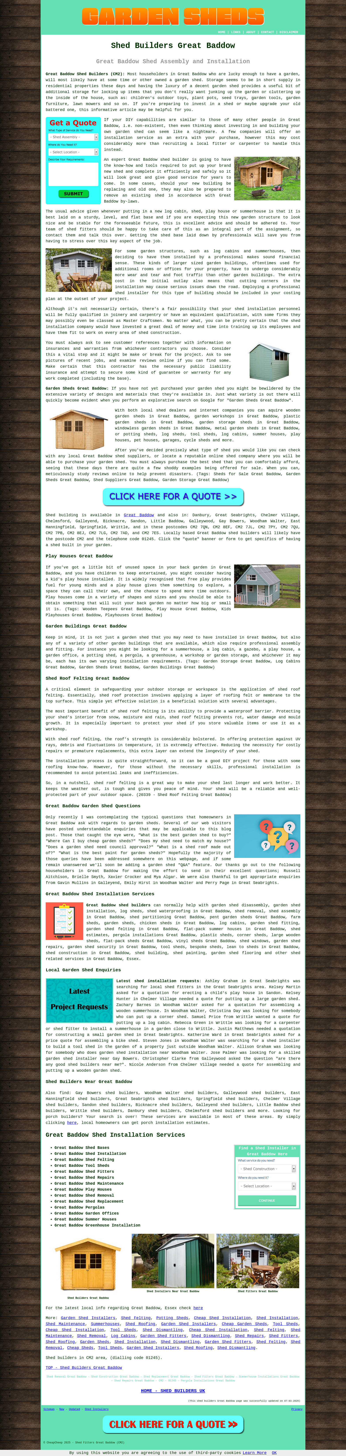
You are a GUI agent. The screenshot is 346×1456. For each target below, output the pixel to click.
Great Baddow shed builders (118, 905)
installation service (128, 138)
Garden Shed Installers (88, 1318)
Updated (74, 1409)
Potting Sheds (172, 1318)
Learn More (255, 1453)
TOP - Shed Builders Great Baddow (84, 1368)
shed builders (244, 533)
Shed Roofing (140, 1324)
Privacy (297, 1409)
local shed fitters (172, 987)
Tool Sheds (285, 1324)
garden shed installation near (134, 1052)
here (72, 1123)
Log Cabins (123, 1336)
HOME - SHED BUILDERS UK (173, 1390)
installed (102, 579)
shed (165, 159)
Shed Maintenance (65, 1324)
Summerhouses (105, 1324)
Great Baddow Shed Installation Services (115, 1135)
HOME (222, 32)
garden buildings (226, 263)
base (148, 217)
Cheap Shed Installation (222, 1318)
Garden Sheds (94, 1342)
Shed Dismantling (162, 1330)
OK (274, 1453)
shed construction (159, 333)
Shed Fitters (283, 1336)
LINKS (235, 32)
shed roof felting (79, 739)
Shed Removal (91, 1336)
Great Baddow (139, 515)
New (61, 1409)
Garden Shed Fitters (163, 1336)
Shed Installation (277, 1318)
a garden (288, 74)
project (192, 354)
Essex (133, 959)
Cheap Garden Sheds (244, 1324)
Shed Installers (97, 1409)
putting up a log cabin (143, 1023)
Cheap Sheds (80, 1348)
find (64, 1093)
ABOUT (251, 32)
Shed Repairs (249, 1336)
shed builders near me (93, 1064)
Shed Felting (135, 1318)
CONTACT (267, 32)
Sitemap (49, 1409)
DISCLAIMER (289, 32)
